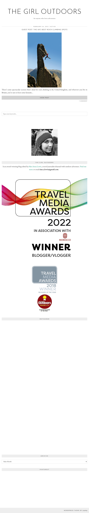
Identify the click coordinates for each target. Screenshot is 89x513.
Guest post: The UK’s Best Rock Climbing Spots (44, 30)
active (53, 26)
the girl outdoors (44, 12)
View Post (44, 97)
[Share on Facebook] (2, 101)
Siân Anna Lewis (35, 166)
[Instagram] (23, 343)
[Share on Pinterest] (4, 101)
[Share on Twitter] (3, 101)
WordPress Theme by (75, 510)
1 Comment (83, 101)
